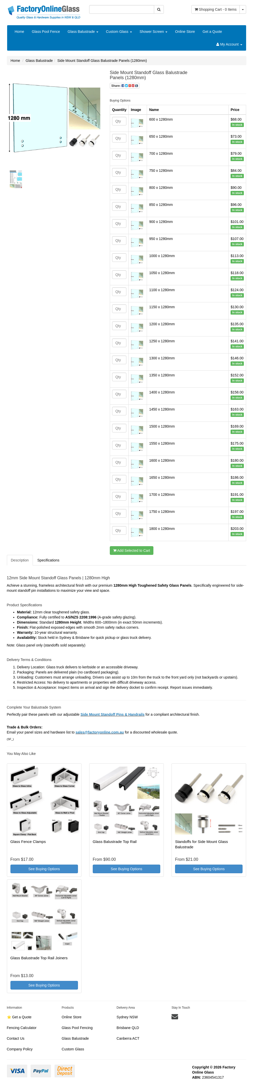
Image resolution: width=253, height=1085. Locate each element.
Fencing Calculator (22, 1028)
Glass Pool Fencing (77, 1028)
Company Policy (20, 1049)
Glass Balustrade (83, 32)
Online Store (185, 32)
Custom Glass (119, 32)
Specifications (48, 560)
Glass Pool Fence (46, 32)
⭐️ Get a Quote (19, 1017)
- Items (216, 9)
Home (19, 32)
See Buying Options (44, 869)
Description (20, 560)
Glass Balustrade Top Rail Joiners (39, 958)
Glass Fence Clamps (28, 841)
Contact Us (15, 1038)
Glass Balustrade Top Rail (115, 841)
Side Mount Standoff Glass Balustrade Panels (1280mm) (102, 61)
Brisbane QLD (128, 1028)
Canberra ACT (128, 1038)
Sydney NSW (127, 1017)
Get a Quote (212, 32)
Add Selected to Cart (131, 550)
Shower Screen (154, 32)
